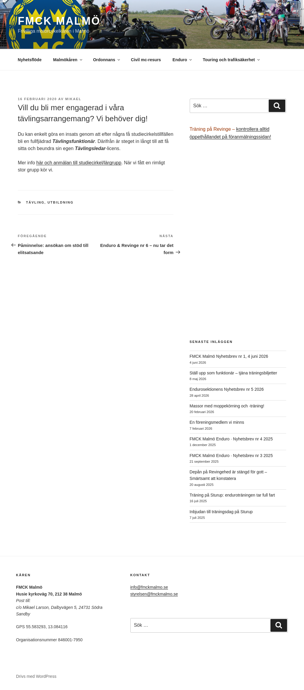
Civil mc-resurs (146, 59)
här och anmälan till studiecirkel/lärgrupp (78, 162)
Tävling (35, 202)
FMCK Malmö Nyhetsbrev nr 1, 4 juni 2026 (229, 356)
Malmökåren (68, 59)
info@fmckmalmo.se (149, 587)
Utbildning (61, 202)
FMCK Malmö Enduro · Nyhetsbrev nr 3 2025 (231, 455)
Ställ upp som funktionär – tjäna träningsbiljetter (233, 373)
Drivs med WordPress (36, 676)
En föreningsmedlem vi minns (217, 422)
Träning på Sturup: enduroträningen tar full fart (232, 495)
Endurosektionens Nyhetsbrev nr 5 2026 (227, 389)
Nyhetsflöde (30, 59)
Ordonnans (107, 59)
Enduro (182, 59)
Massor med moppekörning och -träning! (227, 406)
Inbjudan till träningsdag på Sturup (221, 511)
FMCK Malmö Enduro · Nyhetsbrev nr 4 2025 (231, 439)
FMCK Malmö (59, 21)
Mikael (73, 99)
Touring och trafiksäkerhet (232, 59)
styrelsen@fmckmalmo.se (154, 594)
